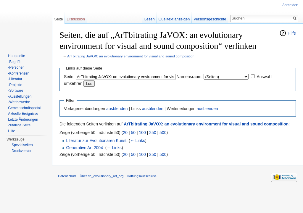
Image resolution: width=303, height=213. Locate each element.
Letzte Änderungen (23, 119)
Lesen (149, 19)
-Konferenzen (18, 73)
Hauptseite (16, 56)
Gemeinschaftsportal (24, 108)
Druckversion (22, 151)
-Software (15, 90)
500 (162, 132)
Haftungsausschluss (142, 176)
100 (142, 132)
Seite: (69, 76)
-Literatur (15, 79)
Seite (58, 19)
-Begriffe (14, 62)
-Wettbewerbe (19, 102)
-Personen (16, 67)
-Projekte (15, 85)
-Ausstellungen (19, 96)
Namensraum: (190, 76)
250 (152, 132)
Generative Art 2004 (84, 147)
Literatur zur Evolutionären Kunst (96, 140)
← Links (137, 140)
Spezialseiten (22, 145)
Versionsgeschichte (210, 19)
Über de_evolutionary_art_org (101, 176)
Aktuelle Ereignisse (23, 114)
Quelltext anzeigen (174, 19)
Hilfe (292, 33)
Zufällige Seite (19, 125)
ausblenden (117, 108)
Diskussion (76, 19)
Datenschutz (67, 176)
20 (125, 132)
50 (133, 132)
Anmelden (290, 5)
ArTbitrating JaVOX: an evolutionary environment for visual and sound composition (130, 56)
